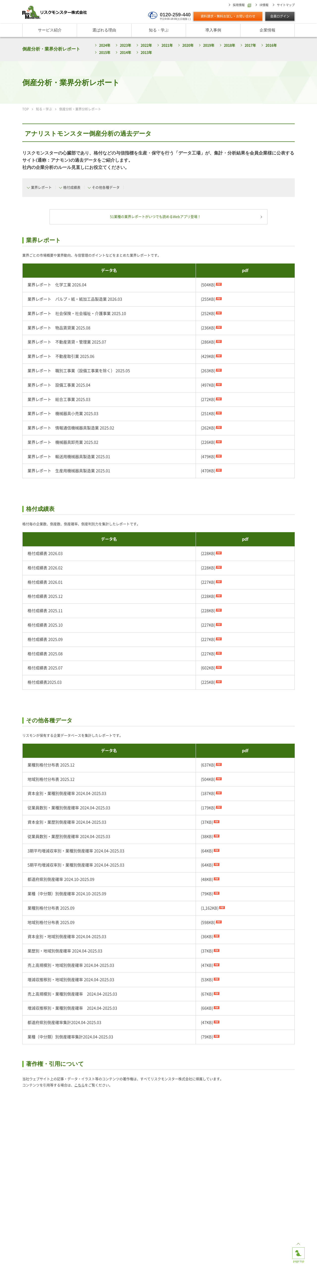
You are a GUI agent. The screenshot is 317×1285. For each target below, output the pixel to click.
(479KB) (208, 457)
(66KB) (207, 1008)
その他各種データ (106, 187)
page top (298, 1251)
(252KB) (208, 314)
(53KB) (207, 980)
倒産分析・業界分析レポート (51, 49)
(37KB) (207, 822)
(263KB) (208, 371)
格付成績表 (71, 187)
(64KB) (207, 851)
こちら (79, 1085)
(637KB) (208, 765)
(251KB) (208, 414)
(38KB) (207, 837)
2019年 (208, 45)
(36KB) (207, 937)
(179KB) (208, 808)
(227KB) (208, 582)
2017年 (250, 45)
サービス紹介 (50, 30)
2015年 (104, 52)
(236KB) (208, 328)
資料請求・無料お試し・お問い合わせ (228, 16)
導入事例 (213, 30)
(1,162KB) (209, 908)
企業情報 (267, 30)
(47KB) (207, 966)
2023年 (125, 45)
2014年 (125, 52)
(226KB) (208, 443)
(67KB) (207, 994)
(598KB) (208, 922)
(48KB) (207, 880)
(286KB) (208, 342)
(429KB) (208, 357)
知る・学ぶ (159, 30)
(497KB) (208, 385)
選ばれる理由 (104, 30)
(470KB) (208, 471)
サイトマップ (286, 4)
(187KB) (208, 794)
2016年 (271, 45)
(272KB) (208, 399)
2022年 (146, 45)
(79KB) (207, 894)
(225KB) (208, 682)
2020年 (188, 45)
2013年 (146, 52)
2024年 (104, 45)
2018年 (229, 45)
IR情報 (264, 4)
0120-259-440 (175, 14)
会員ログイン (280, 16)
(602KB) (208, 668)
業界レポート (41, 187)
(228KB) (208, 554)
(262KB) (208, 428)
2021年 (167, 45)
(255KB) (208, 299)
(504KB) (208, 285)
